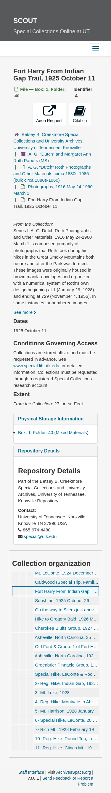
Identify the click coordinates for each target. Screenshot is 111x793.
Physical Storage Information (50, 418)
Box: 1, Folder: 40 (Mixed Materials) (53, 432)
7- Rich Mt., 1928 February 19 (64, 729)
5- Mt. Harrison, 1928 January (64, 710)
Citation (80, 114)
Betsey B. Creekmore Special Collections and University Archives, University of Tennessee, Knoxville (48, 141)
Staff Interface (31, 772)
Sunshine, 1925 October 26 (62, 600)
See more (24, 312)
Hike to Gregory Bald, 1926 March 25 (71, 618)
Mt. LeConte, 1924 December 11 (67, 572)
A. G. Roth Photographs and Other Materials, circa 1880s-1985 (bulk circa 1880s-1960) (52, 173)
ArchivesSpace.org (73, 772)
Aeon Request (49, 114)
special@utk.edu (40, 536)
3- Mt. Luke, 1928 (52, 692)
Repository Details (38, 450)
